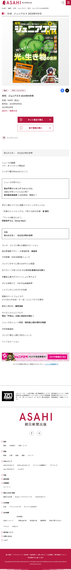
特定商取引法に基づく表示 (35, 557)
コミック (30, 455)
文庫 (10, 455)
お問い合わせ (7, 536)
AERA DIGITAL (7, 465)
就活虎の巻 (33, 520)
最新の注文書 (7, 497)
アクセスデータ (17, 555)
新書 (17, 455)
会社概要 (6, 512)
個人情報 (8, 555)
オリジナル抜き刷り (30, 507)
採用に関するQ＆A (55, 520)
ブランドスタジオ (15, 507)
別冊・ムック (22, 445)
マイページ (7, 487)
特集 (4, 475)
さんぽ (20, 469)
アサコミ (52, 465)
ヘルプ (5, 540)
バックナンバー (12, 138)
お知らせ (15, 526)
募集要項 (43, 520)
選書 (23, 455)
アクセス (6, 526)
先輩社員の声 (22, 520)
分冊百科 (12, 445)
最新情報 (6, 479)
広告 (4, 507)
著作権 (26, 555)
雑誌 (9, 8)
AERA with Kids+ (22, 465)
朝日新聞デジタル (60, 555)
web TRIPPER (7, 469)
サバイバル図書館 (39, 465)
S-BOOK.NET (39, 497)
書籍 (4, 451)
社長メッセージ (8, 520)
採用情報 (19, 516)
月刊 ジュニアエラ (19, 8)
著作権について (8, 532)
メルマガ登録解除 (50, 364)
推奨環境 (32, 555)
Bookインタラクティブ (22, 497)
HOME (4, 8)
